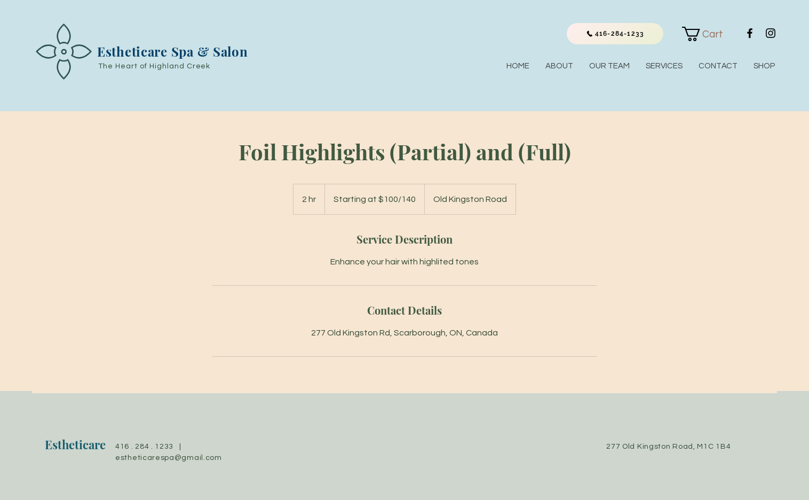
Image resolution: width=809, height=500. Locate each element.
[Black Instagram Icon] (770, 33)
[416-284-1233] (615, 33)
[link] (709, 34)
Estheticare (75, 444)
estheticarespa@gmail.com (168, 458)
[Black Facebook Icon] (749, 33)
